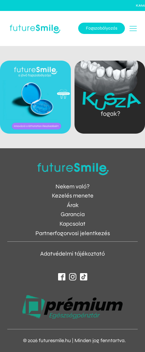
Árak (73, 205)
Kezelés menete (73, 195)
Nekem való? (72, 186)
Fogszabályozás (101, 28)
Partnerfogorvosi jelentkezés (72, 233)
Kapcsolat (72, 223)
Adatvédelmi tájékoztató (72, 253)
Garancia (73, 214)
